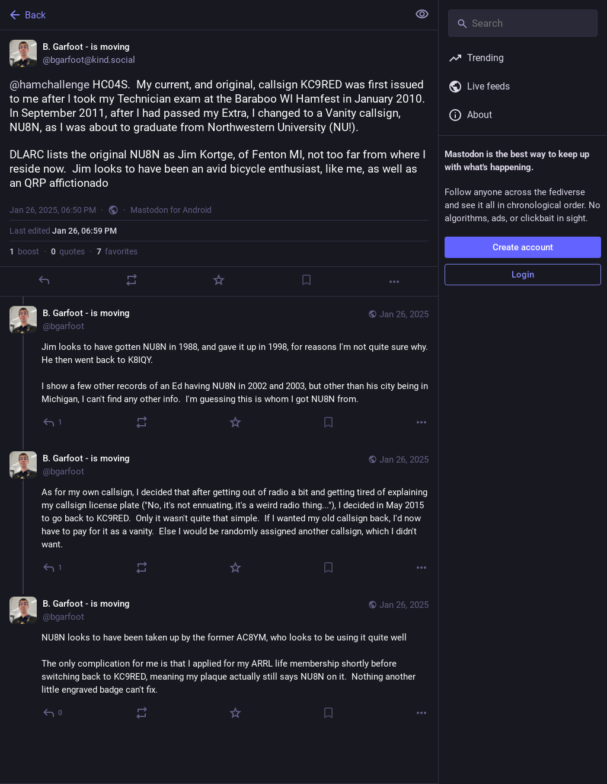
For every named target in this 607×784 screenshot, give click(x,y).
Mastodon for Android (171, 210)
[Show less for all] (422, 14)
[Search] (523, 23)
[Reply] (44, 280)
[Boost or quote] (131, 280)
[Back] (203, 15)
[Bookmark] (306, 280)
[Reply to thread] (53, 422)
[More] (394, 282)
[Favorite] (219, 280)
